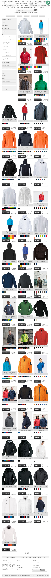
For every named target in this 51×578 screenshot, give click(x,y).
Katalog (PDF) (35, 563)
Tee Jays (34, 15)
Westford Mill (41, 557)
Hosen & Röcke (6, 81)
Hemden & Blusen (6, 87)
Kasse (36, 12)
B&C (19, 15)
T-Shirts (4, 22)
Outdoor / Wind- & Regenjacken (7, 43)
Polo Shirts (5, 25)
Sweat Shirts (5, 28)
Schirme (4, 71)
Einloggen (23, 12)
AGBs (18, 569)
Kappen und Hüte (6, 19)
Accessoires (5, 90)
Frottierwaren (5, 65)
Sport (3, 78)
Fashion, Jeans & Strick (8, 39)
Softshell (5, 49)
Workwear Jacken (7, 55)
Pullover (4, 31)
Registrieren (16, 12)
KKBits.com (46, 575)
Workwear (5, 84)
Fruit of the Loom (10, 15)
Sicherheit (5, 46)
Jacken (4, 34)
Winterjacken (6, 52)
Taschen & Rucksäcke (7, 68)
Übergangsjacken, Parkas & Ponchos (9, 58)
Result (27, 15)
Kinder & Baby (6, 62)
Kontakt (19, 563)
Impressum (20, 567)
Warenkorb (30, 12)
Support (19, 565)
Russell (42, 15)
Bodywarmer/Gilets (7, 36)
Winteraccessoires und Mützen (8, 74)
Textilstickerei (35, 565)
